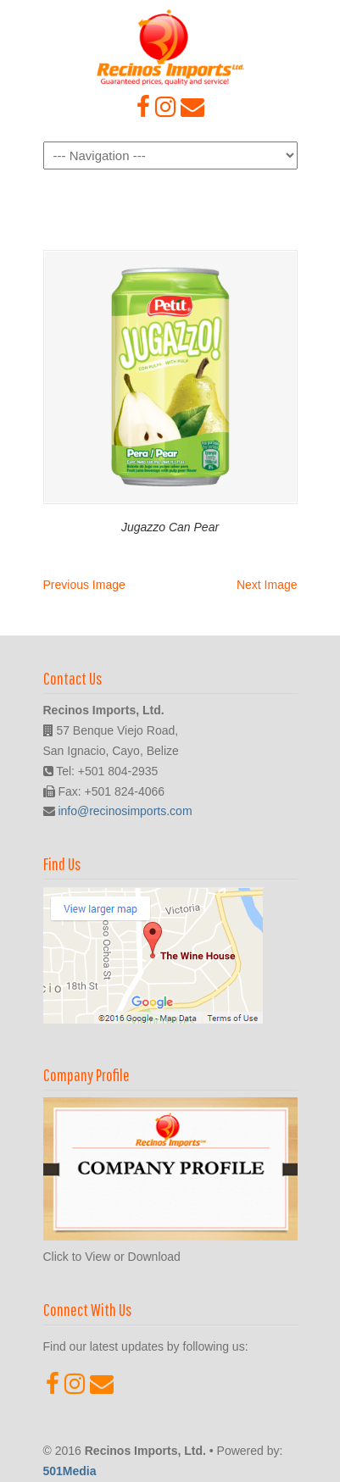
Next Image (267, 584)
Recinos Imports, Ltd (170, 47)
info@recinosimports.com (125, 811)
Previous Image (84, 584)
